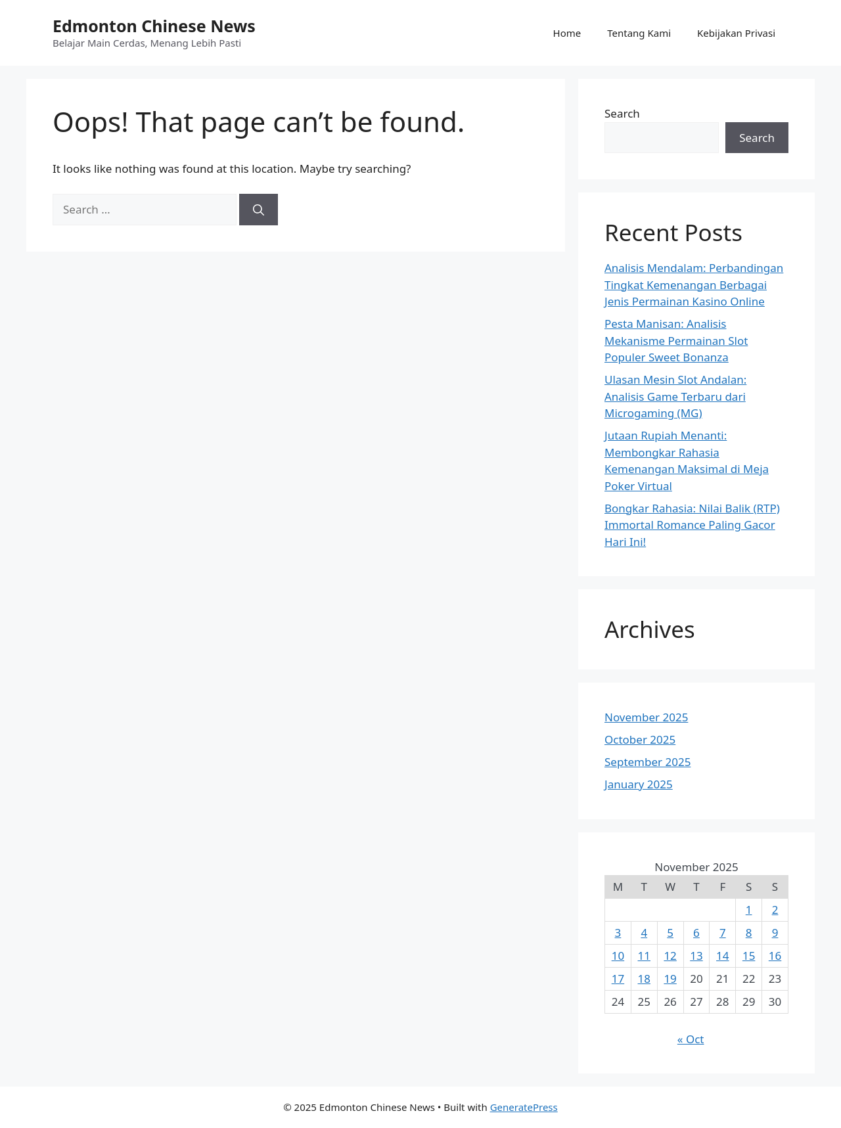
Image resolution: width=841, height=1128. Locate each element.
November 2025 (646, 717)
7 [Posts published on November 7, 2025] (722, 932)
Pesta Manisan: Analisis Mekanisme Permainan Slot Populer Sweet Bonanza (676, 340)
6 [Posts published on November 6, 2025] (696, 932)
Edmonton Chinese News (154, 25)
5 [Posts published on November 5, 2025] (670, 932)
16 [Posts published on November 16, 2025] (775, 955)
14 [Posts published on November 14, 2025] (722, 955)
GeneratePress (524, 1107)
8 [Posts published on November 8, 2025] (749, 932)
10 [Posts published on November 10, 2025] (618, 955)
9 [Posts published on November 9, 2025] (775, 932)
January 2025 (638, 784)
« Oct (690, 1039)
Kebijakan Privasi (736, 32)
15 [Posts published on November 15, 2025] (748, 955)
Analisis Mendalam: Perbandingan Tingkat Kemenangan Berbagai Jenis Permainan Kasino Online (693, 284)
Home (567, 32)
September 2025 (647, 761)
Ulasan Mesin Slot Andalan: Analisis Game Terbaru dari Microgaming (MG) (675, 396)
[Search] (258, 209)
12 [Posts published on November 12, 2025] (670, 955)
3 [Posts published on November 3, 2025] (618, 932)
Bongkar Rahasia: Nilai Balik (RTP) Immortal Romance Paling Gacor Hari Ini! (692, 525)
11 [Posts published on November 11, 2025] (644, 955)
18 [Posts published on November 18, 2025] (644, 978)
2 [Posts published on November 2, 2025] (775, 909)
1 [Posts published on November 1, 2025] (749, 909)
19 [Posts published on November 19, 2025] (670, 978)
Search (622, 113)
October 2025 (639, 739)
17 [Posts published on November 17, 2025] (618, 978)
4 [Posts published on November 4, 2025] (644, 932)
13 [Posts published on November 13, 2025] (696, 955)
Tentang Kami (639, 32)
